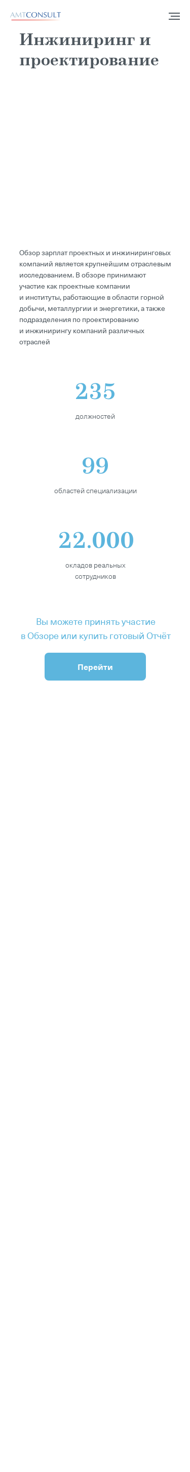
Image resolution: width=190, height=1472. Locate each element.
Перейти (95, 666)
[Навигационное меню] (174, 16)
